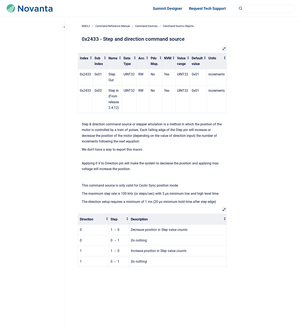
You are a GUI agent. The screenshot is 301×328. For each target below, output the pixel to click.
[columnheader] (85, 61)
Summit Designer (167, 8)
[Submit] (240, 8)
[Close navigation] (64, 27)
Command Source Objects (178, 26)
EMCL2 (86, 26)
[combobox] (265, 8)
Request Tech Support (207, 8)
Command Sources (146, 26)
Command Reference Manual (112, 26)
